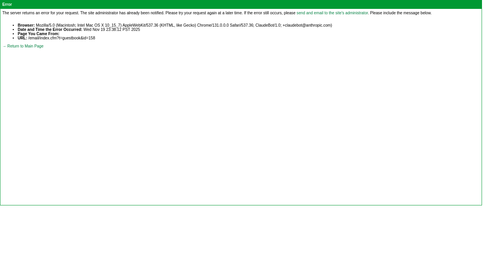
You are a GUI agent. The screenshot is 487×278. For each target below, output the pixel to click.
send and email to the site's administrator (332, 13)
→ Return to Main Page (23, 46)
